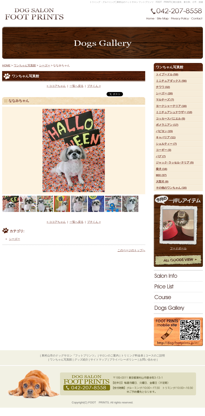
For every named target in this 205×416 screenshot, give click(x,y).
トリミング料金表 (132, 355)
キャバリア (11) (166, 137)
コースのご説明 (178, 297)
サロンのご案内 (178, 276)
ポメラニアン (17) (167, 124)
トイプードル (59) (167, 74)
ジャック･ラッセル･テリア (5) (175, 162)
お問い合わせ (147, 359)
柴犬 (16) (161, 169)
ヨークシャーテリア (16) (171, 106)
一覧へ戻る (76, 86)
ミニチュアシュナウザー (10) (174, 112)
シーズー (44, 65)
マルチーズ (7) (165, 99)
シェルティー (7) (166, 143)
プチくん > (94, 86)
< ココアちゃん (56, 86)
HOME (6, 65)
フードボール (178, 248)
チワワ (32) (163, 87)
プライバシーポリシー (123, 359)
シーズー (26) (164, 93)
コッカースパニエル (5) (170, 118)
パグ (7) (161, 156)
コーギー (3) (163, 150)
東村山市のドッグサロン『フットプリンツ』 (69, 355)
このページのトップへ (131, 250)
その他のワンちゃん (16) (171, 187)
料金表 (178, 286)
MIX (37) (161, 175)
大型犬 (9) (162, 181)
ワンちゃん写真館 (178, 308)
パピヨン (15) (164, 131)
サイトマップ (98, 359)
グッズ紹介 (81, 359)
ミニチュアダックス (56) (171, 80)
